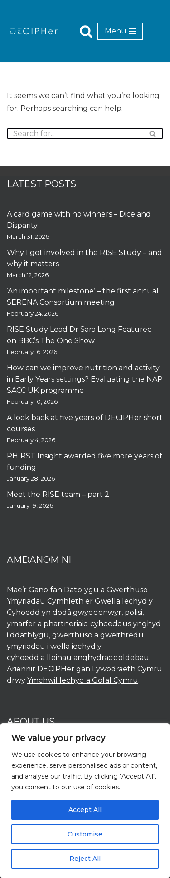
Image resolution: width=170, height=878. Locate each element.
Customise (85, 834)
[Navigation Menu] (120, 31)
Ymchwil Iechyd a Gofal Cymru (82, 680)
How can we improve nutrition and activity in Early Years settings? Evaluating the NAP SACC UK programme (85, 379)
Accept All (85, 810)
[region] (85, 800)
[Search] (86, 31)
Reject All (85, 858)
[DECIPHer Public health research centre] (34, 31)
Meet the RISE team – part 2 (58, 494)
